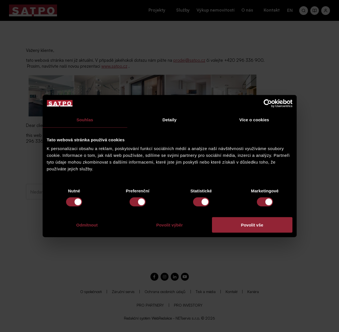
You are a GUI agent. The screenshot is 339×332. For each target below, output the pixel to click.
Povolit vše (252, 225)
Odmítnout (87, 225)
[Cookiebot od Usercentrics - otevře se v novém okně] (267, 103)
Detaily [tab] (170, 119)
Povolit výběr (169, 225)
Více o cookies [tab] (254, 119)
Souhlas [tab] (84, 119)
